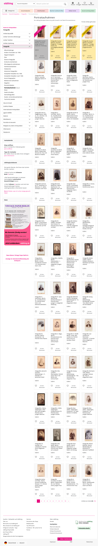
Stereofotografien (9, 93)
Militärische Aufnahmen (11, 79)
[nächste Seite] (68, 500)
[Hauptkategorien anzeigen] (9, 9)
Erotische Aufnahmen (10, 61)
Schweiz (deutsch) (54, 528)
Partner (28, 529)
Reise (5, 89)
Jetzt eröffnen (8, 148)
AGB (71, 541)
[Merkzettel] (85, 3)
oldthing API (6, 533)
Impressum (53, 541)
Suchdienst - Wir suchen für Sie (34, 526)
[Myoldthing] (78, 3)
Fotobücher (7, 68)
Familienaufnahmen (10, 65)
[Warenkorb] (91, 3)
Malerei (5, 115)
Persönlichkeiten (9, 84)
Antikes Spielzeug (8, 42)
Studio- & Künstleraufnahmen (13, 96)
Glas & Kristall (7, 102)
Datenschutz (89, 541)
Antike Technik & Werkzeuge (11, 36)
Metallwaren (7, 118)
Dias (5, 56)
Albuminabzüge (9, 49)
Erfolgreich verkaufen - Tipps (10, 526)
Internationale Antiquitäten (11, 108)
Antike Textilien (8, 39)
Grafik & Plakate (8, 105)
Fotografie (6, 45)
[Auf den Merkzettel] (41, 56)
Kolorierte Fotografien (10, 70)
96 (95, 500)
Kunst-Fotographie (9, 77)
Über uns (5, 520)
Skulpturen (6, 131)
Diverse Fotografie (9, 58)
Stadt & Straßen (9, 91)
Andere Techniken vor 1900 (12, 51)
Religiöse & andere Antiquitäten (13, 124)
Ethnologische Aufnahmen (12, 63)
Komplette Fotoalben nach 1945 (13, 75)
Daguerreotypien (9, 54)
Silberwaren (7, 128)
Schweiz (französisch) (55, 530)
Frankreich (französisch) (56, 532)
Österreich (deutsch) (55, 526)
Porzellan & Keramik (9, 121)
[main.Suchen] (65, 3)
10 (65, 500)
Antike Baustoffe (8, 32)
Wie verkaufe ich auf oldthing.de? (11, 524)
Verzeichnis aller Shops (32, 520)
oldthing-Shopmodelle (8, 529)
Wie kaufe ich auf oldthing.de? (10, 522)
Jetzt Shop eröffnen (8, 531)
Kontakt (52, 520)
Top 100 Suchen (30, 524)
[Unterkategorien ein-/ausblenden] (29, 33)
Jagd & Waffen (7, 112)
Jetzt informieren (9, 154)
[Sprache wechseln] (73, 3)
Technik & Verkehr (9, 98)
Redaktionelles (30, 522)
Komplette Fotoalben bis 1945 (13, 72)
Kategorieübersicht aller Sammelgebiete (13, 535)
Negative (6, 82)
